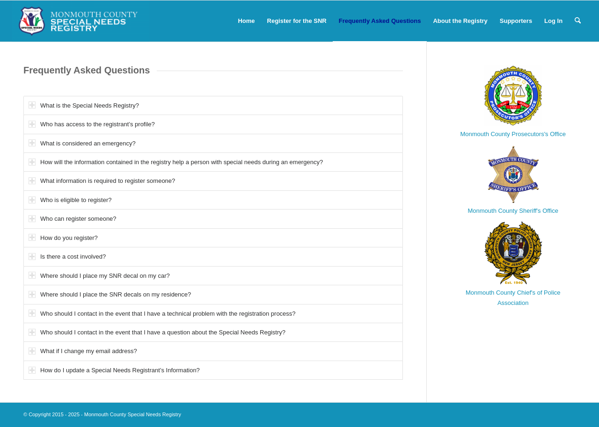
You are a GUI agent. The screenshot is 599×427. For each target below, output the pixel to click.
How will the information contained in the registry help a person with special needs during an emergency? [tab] (176, 162)
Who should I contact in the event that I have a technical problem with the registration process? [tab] (162, 313)
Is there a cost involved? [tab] (67, 256)
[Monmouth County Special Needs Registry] (80, 21)
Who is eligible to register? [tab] (70, 199)
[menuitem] (246, 21)
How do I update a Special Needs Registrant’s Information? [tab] (114, 370)
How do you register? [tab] (63, 237)
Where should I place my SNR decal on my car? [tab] (99, 275)
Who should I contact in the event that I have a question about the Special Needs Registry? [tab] (157, 332)
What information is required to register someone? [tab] (102, 180)
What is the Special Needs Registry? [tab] (84, 105)
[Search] (578, 21)
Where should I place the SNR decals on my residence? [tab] (110, 294)
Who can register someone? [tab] (73, 218)
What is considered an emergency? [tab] (82, 142)
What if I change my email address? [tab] (83, 351)
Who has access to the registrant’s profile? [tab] (92, 124)
